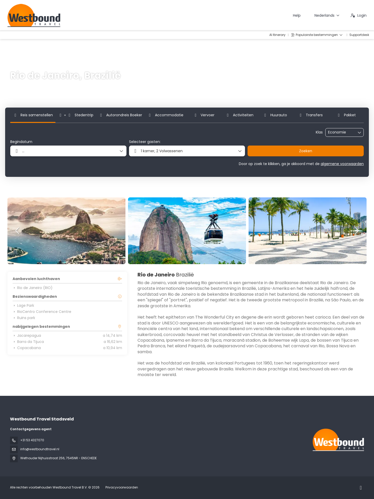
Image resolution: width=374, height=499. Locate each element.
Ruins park (24, 318)
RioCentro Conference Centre (42, 311)
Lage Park (23, 305)
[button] (18, 231)
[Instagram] (361, 487)
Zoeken (305, 150)
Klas (319, 132)
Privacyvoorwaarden (121, 487)
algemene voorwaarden (342, 163)
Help (297, 15)
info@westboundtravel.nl (39, 449)
